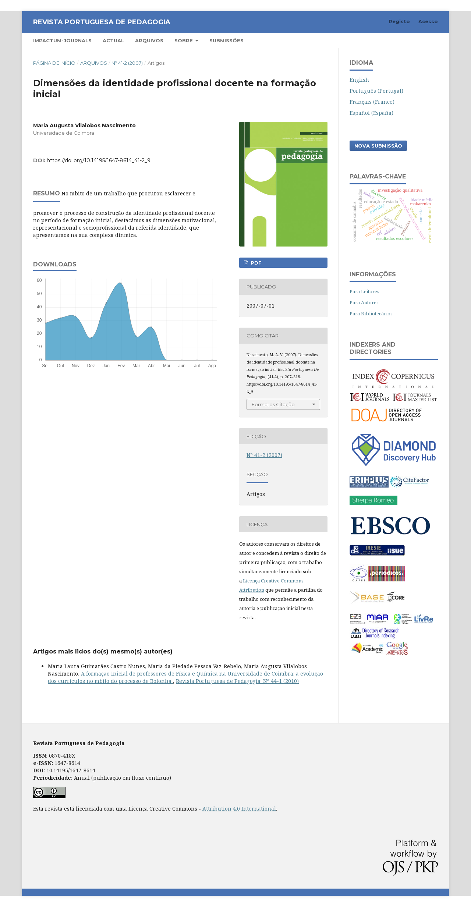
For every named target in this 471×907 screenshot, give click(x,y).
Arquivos (149, 40)
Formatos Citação (273, 404)
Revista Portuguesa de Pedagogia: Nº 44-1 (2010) (237, 680)
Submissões (226, 40)
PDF (255, 263)
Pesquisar (417, 40)
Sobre (184, 40)
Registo (399, 21)
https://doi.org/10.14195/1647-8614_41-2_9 (98, 160)
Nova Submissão (378, 146)
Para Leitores (364, 291)
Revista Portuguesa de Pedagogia (101, 22)
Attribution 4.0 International (239, 808)
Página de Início (54, 63)
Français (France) (372, 101)
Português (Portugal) (376, 90)
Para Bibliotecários (371, 313)
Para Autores (364, 302)
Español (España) (371, 112)
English (359, 79)
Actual (113, 40)
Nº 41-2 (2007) (127, 63)
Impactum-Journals (62, 40)
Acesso (428, 21)
